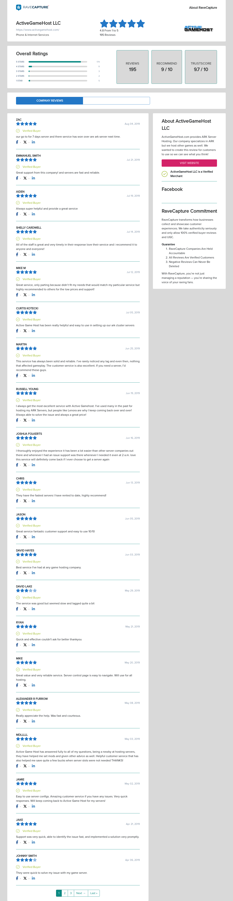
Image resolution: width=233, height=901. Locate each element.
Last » (93, 893)
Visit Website (189, 163)
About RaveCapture (203, 8)
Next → (81, 893)
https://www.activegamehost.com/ (37, 30)
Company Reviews (49, 101)
